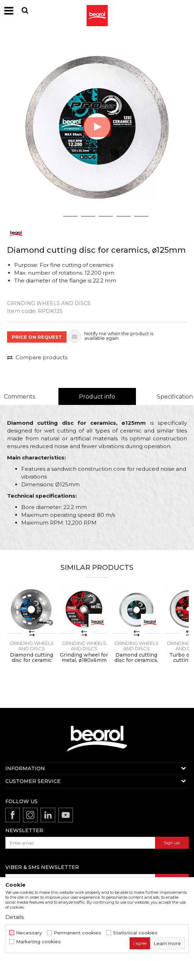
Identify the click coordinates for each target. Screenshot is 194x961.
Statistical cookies (135, 933)
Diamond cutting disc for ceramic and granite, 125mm (31, 663)
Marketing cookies (38, 941)
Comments (19, 396)
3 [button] (88, 216)
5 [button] (123, 216)
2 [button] (70, 216)
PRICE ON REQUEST (37, 337)
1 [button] (53, 216)
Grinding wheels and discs (49, 303)
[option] (97, 127)
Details (14, 917)
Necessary (29, 933)
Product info (97, 396)
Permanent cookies (77, 933)
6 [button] (141, 216)
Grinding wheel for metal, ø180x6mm (84, 657)
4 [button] (106, 216)
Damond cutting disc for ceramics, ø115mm (136, 660)
